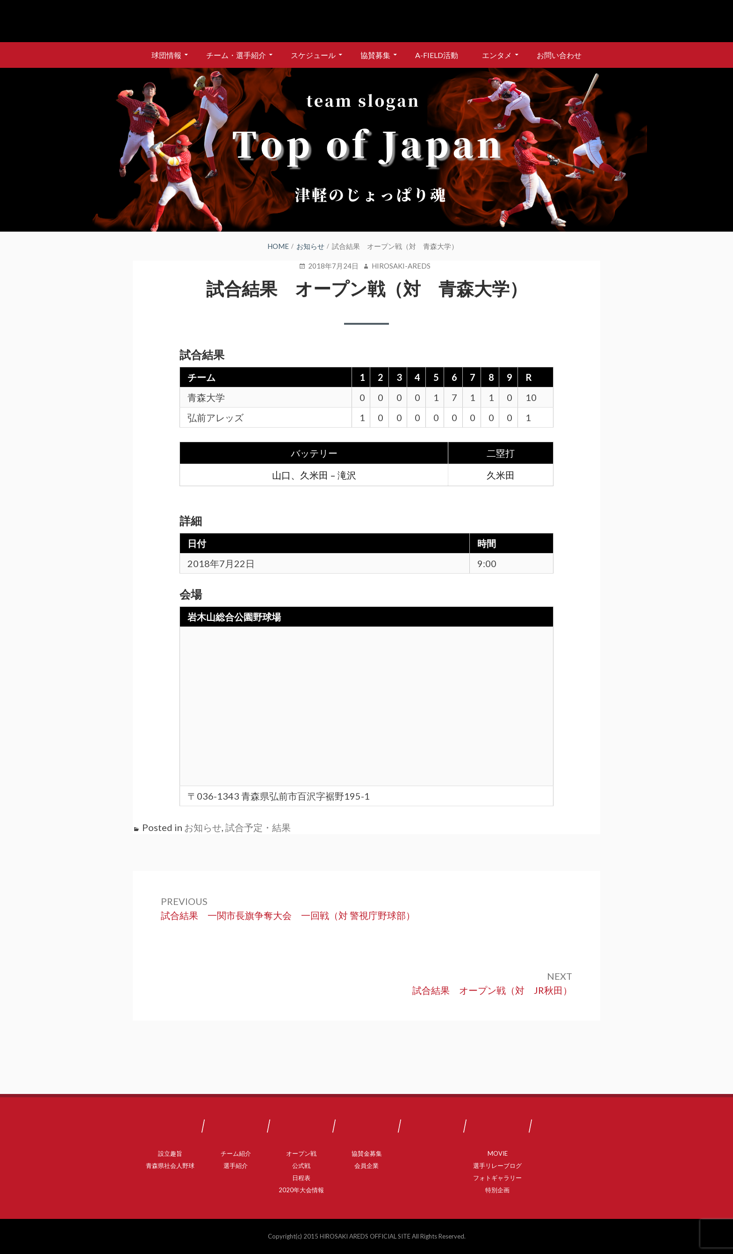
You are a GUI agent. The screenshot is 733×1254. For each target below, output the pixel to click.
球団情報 (166, 55)
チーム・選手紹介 (236, 55)
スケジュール (313, 55)
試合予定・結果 (258, 827)
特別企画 (497, 1190)
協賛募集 (375, 55)
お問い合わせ (559, 55)
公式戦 (301, 1165)
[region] (366, 150)
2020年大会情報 (301, 1190)
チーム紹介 (236, 1153)
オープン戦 (301, 1153)
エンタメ (497, 55)
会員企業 (366, 1165)
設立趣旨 (170, 1153)
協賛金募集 (367, 1153)
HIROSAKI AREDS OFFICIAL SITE (365, 1236)
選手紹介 (235, 1165)
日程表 (301, 1177)
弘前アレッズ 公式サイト (366, 21)
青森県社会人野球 (170, 1165)
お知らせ (203, 827)
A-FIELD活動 (436, 55)
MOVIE (498, 1153)
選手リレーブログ (497, 1165)
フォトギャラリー (497, 1177)
